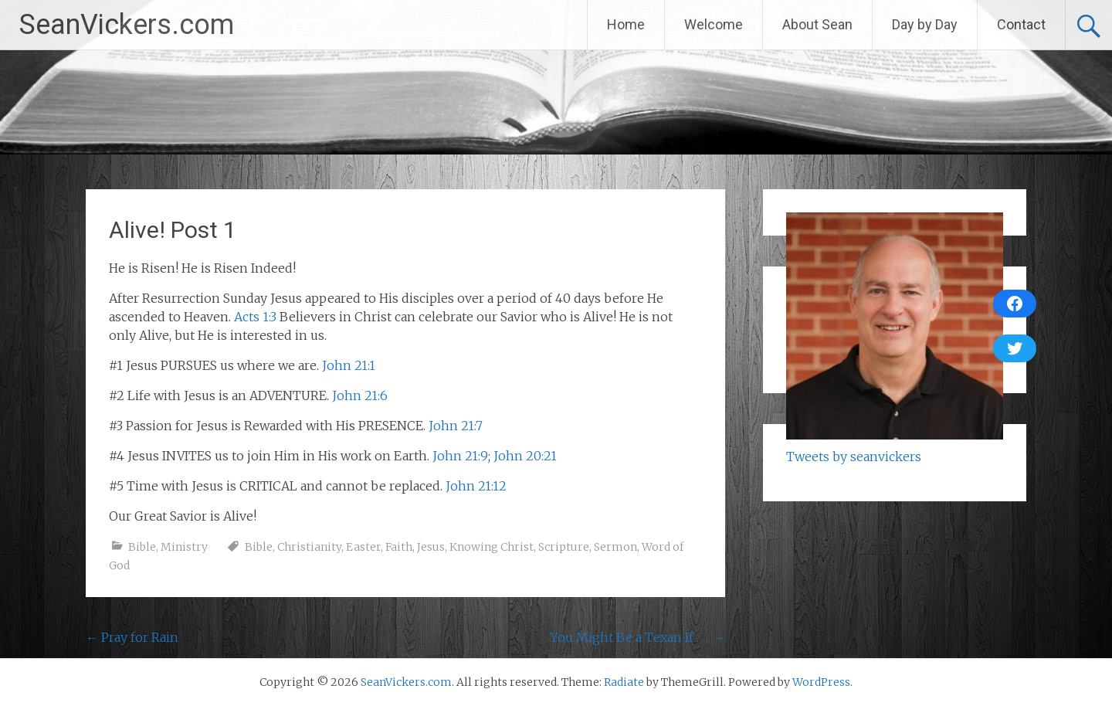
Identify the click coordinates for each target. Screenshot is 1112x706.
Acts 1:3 (255, 316)
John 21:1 (348, 365)
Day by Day (925, 24)
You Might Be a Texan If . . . (637, 637)
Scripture (563, 547)
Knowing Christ (491, 547)
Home (626, 24)
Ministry (184, 547)
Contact (1021, 24)
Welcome (713, 24)
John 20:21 (525, 455)
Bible (142, 547)
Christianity (309, 547)
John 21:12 (476, 486)
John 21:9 (460, 455)
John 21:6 (360, 395)
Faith (398, 547)
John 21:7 (456, 425)
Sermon (615, 547)
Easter (363, 547)
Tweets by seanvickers (853, 456)
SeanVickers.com (126, 24)
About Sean (817, 24)
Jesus (431, 547)
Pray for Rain (132, 637)
